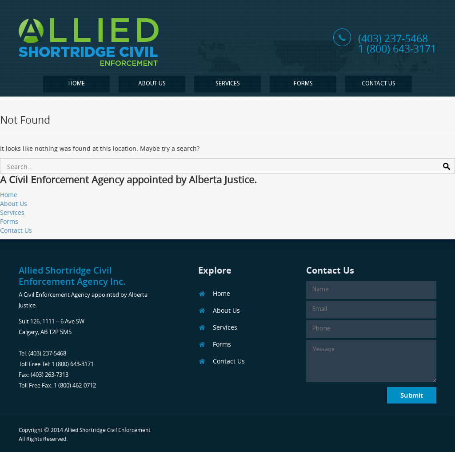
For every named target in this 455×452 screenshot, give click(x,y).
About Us (152, 84)
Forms (303, 84)
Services (228, 84)
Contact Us (378, 84)
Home (76, 84)
